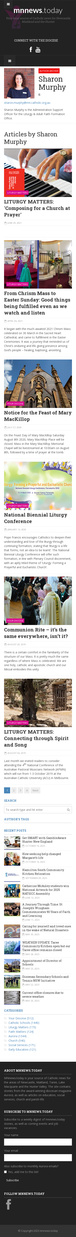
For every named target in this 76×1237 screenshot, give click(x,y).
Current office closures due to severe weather (42, 994)
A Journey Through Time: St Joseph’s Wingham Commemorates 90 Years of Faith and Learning (46, 910)
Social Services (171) (22, 1045)
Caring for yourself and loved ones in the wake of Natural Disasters (46, 928)
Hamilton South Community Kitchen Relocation (43, 872)
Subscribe (12, 1180)
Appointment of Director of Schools (42, 962)
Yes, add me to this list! (23, 1172)
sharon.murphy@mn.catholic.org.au (27, 103)
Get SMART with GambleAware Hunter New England (44, 840)
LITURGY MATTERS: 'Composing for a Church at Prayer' (37, 208)
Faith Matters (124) (21, 1032)
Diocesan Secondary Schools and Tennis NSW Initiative (45, 978)
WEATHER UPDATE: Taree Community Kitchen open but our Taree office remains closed (46, 946)
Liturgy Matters (17, 192)
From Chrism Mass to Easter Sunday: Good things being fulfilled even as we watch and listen (37, 303)
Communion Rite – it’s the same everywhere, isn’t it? (36, 632)
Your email (11, 1150)
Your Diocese (15, 403)
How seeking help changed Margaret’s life (41, 856)
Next (35, 790)
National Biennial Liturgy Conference (35, 517)
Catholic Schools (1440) (24, 1023)
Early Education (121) (22, 1049)
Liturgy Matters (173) (22, 1027)
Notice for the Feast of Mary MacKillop (38, 415)
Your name (11, 1135)
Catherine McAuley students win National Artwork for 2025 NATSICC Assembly (45, 889)
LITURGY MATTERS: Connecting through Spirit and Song (36, 738)
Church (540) (17, 1040)
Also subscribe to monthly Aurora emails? (31, 1166)
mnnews (38, 10)
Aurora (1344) (18, 1036)
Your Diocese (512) (21, 1018)
